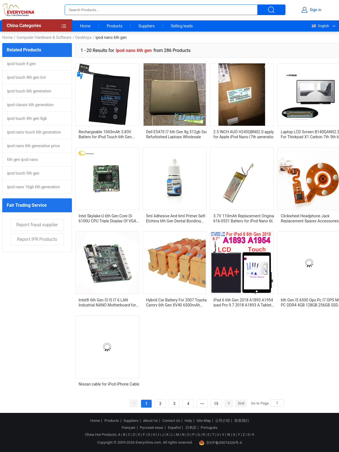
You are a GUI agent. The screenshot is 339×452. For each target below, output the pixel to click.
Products (114, 26)
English (320, 26)
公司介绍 (222, 420)
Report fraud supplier (37, 224)
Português (209, 427)
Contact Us (171, 420)
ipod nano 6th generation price (33, 146)
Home (85, 26)
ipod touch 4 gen (21, 63)
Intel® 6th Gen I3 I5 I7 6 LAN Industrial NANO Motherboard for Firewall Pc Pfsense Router (107, 302)
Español (174, 427)
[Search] (277, 403)
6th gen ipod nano (22, 159)
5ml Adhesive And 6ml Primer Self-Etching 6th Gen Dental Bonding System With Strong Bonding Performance (176, 218)
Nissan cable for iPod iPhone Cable (109, 384)
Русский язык (151, 427)
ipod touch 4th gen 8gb (27, 118)
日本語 (190, 427)
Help (188, 420)
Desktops (83, 37)
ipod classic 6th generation (30, 105)
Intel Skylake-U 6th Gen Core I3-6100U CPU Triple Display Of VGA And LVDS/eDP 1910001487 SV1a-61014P (108, 218)
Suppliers (147, 26)
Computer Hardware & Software (43, 37)
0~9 (251, 434)
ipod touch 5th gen (23, 173)
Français (128, 427)
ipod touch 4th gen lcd (26, 77)
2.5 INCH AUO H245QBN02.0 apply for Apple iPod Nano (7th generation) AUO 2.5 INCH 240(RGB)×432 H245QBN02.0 (245, 134)
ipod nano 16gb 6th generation (33, 187)
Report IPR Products (37, 239)
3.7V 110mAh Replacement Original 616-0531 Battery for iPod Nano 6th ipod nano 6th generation (244, 218)
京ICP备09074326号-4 (220, 442)
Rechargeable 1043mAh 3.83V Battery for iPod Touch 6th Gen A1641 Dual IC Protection (105, 134)
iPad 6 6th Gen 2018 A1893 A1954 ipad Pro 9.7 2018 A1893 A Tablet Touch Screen (243, 302)
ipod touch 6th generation (29, 91)
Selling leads (182, 26)
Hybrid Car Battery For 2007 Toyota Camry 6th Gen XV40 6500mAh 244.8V (176, 302)
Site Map (204, 420)
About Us (150, 420)
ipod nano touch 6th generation (34, 132)
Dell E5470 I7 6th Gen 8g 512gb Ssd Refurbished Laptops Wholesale (177, 134)
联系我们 (241, 420)
